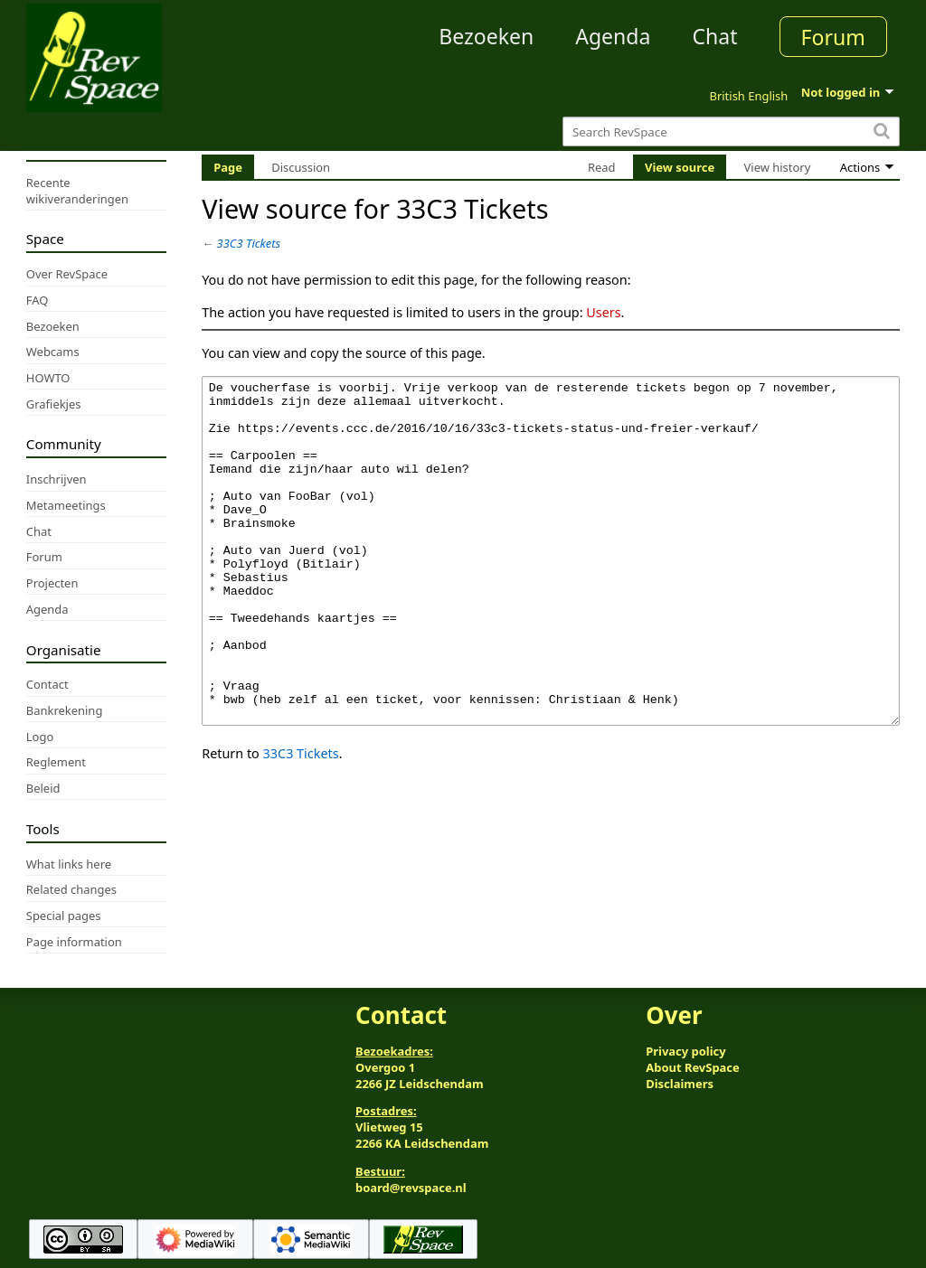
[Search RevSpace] (731, 131)
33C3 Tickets (249, 243)
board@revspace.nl (411, 1187)
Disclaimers (679, 1083)
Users (603, 312)
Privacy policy (685, 1051)
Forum (833, 37)
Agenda (612, 36)
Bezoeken (486, 36)
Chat (714, 36)
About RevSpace (693, 1067)
